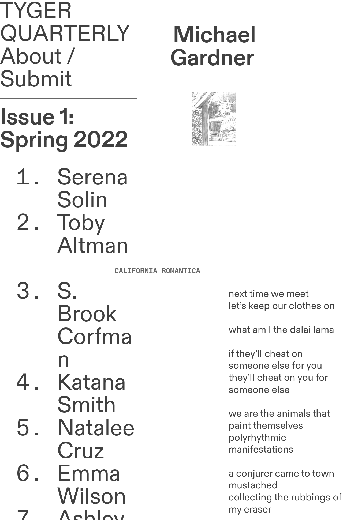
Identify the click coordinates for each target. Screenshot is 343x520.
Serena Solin (92, 188)
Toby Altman (93, 246)
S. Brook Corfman (94, 325)
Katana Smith (91, 394)
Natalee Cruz (96, 439)
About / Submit (37, 68)
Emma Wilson (91, 485)
